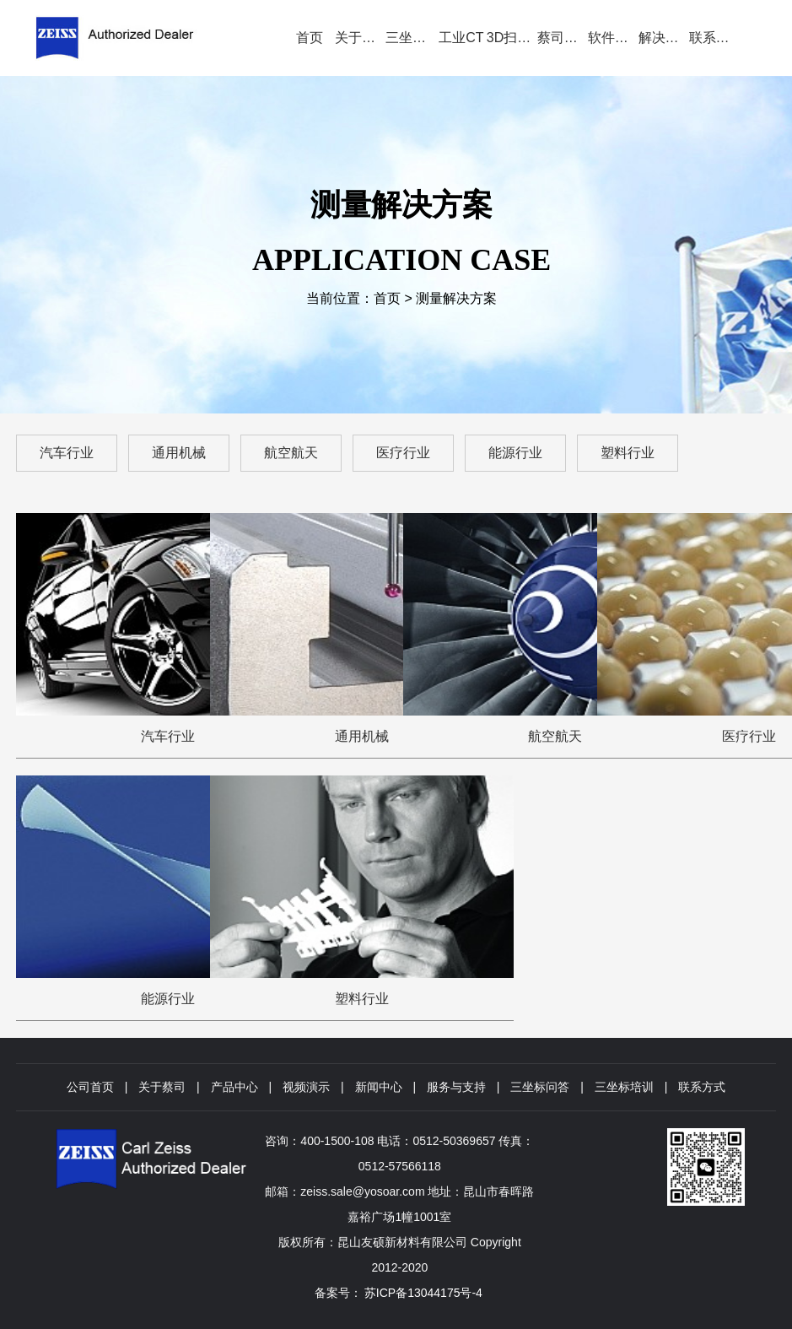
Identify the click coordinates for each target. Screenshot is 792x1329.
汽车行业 (67, 453)
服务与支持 (456, 1087)
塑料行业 (628, 453)
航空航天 (291, 453)
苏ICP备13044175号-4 (423, 1292)
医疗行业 (403, 453)
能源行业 (515, 453)
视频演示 (306, 1087)
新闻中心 (378, 1087)
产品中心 (234, 1087)
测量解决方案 (456, 298)
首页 (387, 298)
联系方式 (701, 1087)
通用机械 (179, 453)
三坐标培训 (624, 1087)
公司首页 (90, 1087)
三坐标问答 (539, 1087)
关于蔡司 (162, 1087)
